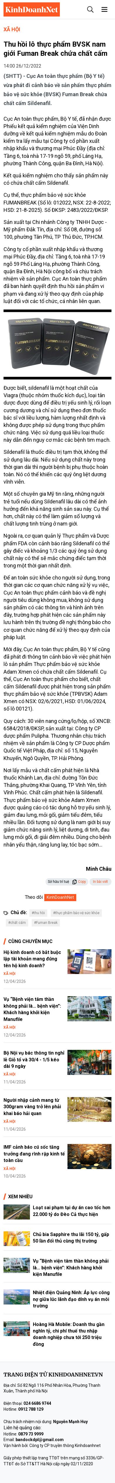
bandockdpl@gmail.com (40, 1439)
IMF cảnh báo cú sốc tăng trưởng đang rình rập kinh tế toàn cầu (34, 1153)
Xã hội (12, 29)
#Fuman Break (46, 923)
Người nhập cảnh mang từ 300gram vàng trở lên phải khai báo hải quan (32, 1106)
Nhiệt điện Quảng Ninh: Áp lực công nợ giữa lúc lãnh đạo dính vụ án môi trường (71, 1299)
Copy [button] (79, 882)
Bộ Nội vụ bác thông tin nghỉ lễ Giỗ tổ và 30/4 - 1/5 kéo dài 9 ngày (34, 1059)
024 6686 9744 (37, 1403)
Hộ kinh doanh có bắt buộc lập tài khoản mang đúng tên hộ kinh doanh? (32, 959)
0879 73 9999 (30, 1434)
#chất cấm (17, 923)
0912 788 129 (30, 1409)
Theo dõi (34, 897)
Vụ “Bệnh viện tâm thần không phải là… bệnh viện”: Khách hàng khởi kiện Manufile (71, 1267)
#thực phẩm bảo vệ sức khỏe (76, 913)
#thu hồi (38, 913)
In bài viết (100, 882)
